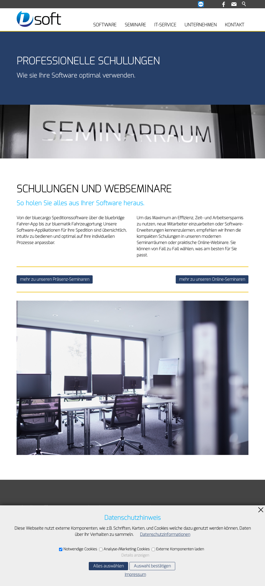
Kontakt (24, 525)
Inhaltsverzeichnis (33, 533)
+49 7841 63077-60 (161, 540)
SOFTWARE (104, 25)
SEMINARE (135, 25)
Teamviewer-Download (38, 517)
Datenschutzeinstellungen (41, 556)
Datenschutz (28, 548)
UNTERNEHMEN (201, 25)
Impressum (27, 540)
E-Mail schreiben (157, 548)
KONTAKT (234, 25)
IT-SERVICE (165, 25)
